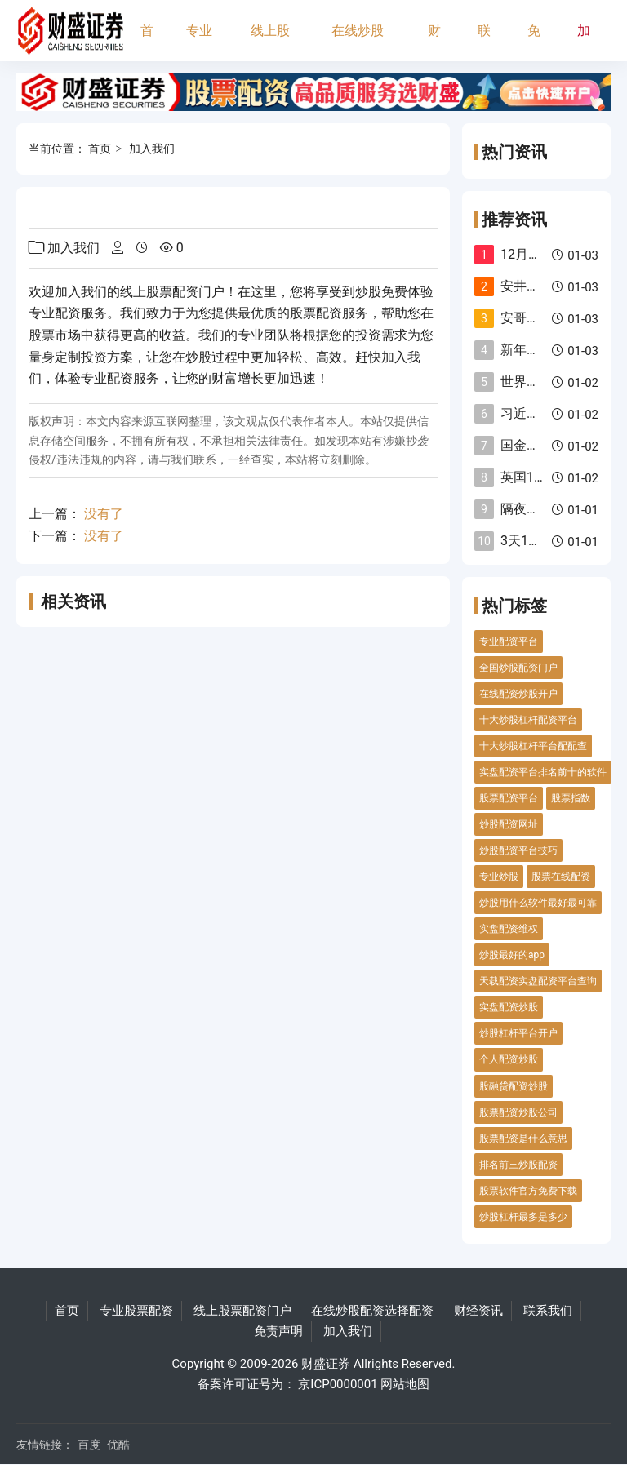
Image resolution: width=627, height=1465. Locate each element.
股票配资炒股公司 (518, 1112)
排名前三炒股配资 (518, 1164)
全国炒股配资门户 (518, 667)
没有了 (103, 514)
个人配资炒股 (508, 1059)
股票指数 (570, 798)
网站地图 (404, 1384)
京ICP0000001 (337, 1384)
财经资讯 (434, 42)
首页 (146, 42)
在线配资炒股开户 (518, 693)
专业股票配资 (199, 42)
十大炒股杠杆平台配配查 (533, 746)
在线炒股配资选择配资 (357, 42)
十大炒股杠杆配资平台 (528, 720)
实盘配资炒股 (508, 1007)
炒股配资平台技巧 (518, 850)
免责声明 (533, 42)
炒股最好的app (512, 955)
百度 (89, 1444)
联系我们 (484, 42)
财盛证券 (325, 1363)
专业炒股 (498, 876)
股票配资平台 (508, 798)
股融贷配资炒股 (513, 1086)
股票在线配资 (560, 876)
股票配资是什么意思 (523, 1138)
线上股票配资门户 (270, 42)
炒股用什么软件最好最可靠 (538, 902)
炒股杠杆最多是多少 (523, 1217)
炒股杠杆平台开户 (518, 1033)
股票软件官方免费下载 (528, 1190)
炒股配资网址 (508, 824)
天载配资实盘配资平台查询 (538, 981)
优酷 (118, 1444)
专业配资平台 (508, 641)
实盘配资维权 (508, 928)
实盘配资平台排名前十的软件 (543, 772)
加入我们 (583, 42)
